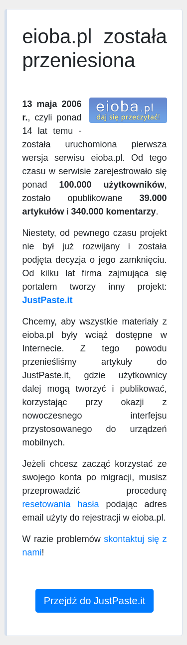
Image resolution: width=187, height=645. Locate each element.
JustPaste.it (47, 300)
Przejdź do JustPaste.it (94, 600)
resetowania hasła (60, 504)
